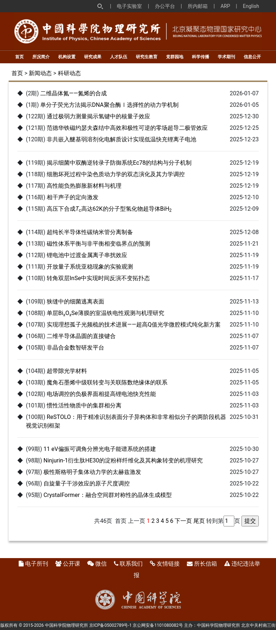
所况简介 (41, 56)
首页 (19, 56)
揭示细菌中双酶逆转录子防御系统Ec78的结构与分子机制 (119, 162)
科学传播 (200, 56)
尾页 (199, 520)
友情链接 (168, 563)
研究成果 (92, 56)
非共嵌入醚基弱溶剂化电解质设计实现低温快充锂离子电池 (121, 139)
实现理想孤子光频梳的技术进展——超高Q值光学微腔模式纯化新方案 (134, 324)
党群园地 (174, 56)
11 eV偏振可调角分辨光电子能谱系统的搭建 (99, 449)
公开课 (71, 563)
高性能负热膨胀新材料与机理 (84, 185)
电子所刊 (36, 563)
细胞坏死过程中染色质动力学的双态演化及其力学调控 (116, 174)
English (251, 6)
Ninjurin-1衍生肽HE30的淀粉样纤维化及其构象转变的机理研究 (123, 460)
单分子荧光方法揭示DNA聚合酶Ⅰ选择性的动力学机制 (109, 104)
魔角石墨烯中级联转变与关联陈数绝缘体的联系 (107, 382)
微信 (101, 563)
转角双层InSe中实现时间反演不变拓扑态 (98, 278)
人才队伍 (118, 56)
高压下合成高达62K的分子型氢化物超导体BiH (109, 208)
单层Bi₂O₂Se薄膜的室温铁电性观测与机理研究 (105, 313)
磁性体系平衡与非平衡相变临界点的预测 (98, 243)
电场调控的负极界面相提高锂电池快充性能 (101, 394)
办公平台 (165, 6)
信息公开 (252, 56)
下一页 (183, 520)
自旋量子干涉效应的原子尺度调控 (86, 483)
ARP (225, 6)
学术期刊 (226, 56)
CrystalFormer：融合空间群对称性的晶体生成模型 (107, 495)
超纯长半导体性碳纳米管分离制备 (90, 232)
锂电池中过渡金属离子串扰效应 (87, 255)
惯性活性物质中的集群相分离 (84, 405)
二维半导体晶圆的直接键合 (81, 336)
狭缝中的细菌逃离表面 (75, 301)
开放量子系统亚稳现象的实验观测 (90, 266)
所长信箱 (205, 563)
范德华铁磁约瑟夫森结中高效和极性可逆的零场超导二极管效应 (127, 127)
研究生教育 (146, 56)
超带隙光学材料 (67, 371)
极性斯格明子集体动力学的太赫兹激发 (92, 472)
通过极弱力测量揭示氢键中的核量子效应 (98, 116)
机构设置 (66, 56)
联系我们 (131, 563)
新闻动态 (40, 73)
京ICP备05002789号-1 (110, 625)
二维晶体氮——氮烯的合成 (73, 93)
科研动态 (69, 73)
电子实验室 (129, 6)
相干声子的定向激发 (72, 197)
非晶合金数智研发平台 (75, 347)
